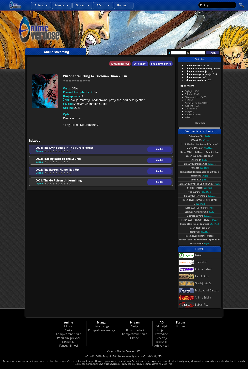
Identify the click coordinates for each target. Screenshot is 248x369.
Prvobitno (193, 262)
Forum (121, 5)
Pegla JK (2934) (192, 91)
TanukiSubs (194, 276)
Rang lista (200, 123)
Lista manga (101, 326)
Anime (39, 5)
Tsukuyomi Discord (199, 290)
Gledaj (159, 149)
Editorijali (162, 326)
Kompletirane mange (101, 330)
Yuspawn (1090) (192, 105)
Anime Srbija (195, 297)
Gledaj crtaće (195, 283)
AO (99, 5)
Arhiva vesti (161, 345)
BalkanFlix (193, 304)
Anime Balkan (195, 269)
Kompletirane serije (68, 334)
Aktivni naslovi (120, 63)
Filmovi (68, 326)
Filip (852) (189, 111)
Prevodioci (161, 334)
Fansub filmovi (68, 345)
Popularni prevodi (68, 338)
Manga (59, 5)
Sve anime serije (161, 63)
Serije (68, 330)
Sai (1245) (189, 100)
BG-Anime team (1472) (195, 97)
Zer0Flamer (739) (193, 114)
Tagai (190, 255)
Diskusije (161, 342)
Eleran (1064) (191, 108)
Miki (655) (189, 117)
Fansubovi (68, 342)
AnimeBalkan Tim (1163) (196, 103)
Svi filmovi (140, 63)
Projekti (162, 330)
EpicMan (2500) (192, 94)
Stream (80, 5)
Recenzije (162, 338)
